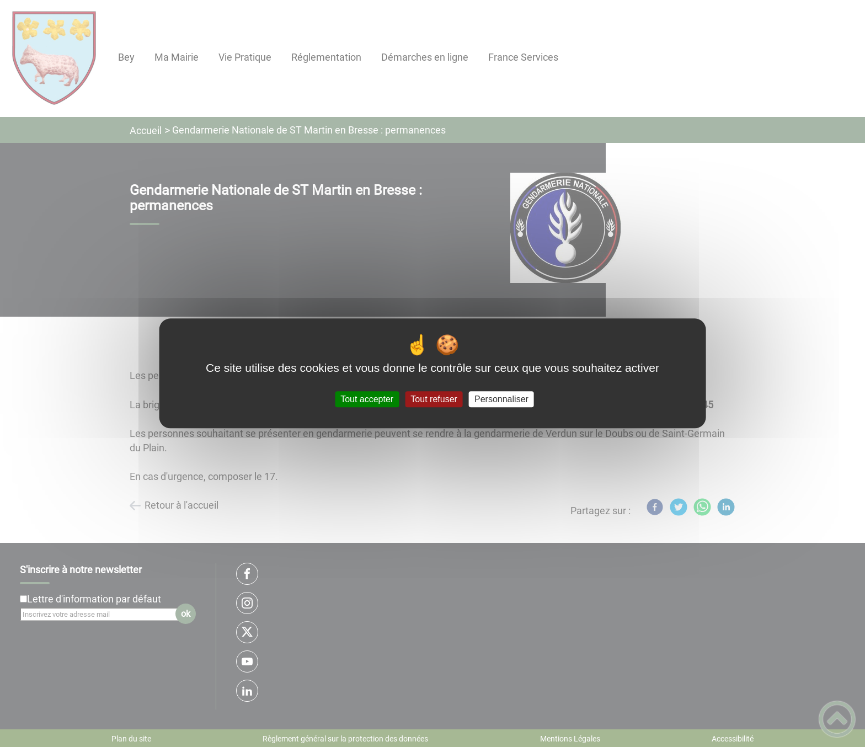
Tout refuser (433, 399)
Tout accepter (366, 399)
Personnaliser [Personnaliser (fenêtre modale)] (501, 399)
